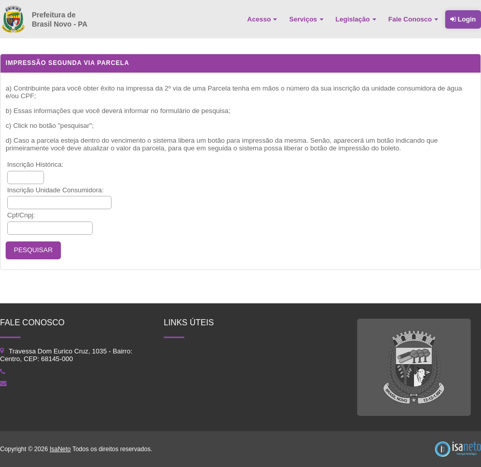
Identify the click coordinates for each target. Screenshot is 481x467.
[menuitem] (263, 19)
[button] (33, 250)
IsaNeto (60, 449)
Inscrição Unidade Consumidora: (55, 190)
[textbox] (25, 177)
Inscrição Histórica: (35, 164)
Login (463, 19)
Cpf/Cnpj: (21, 215)
